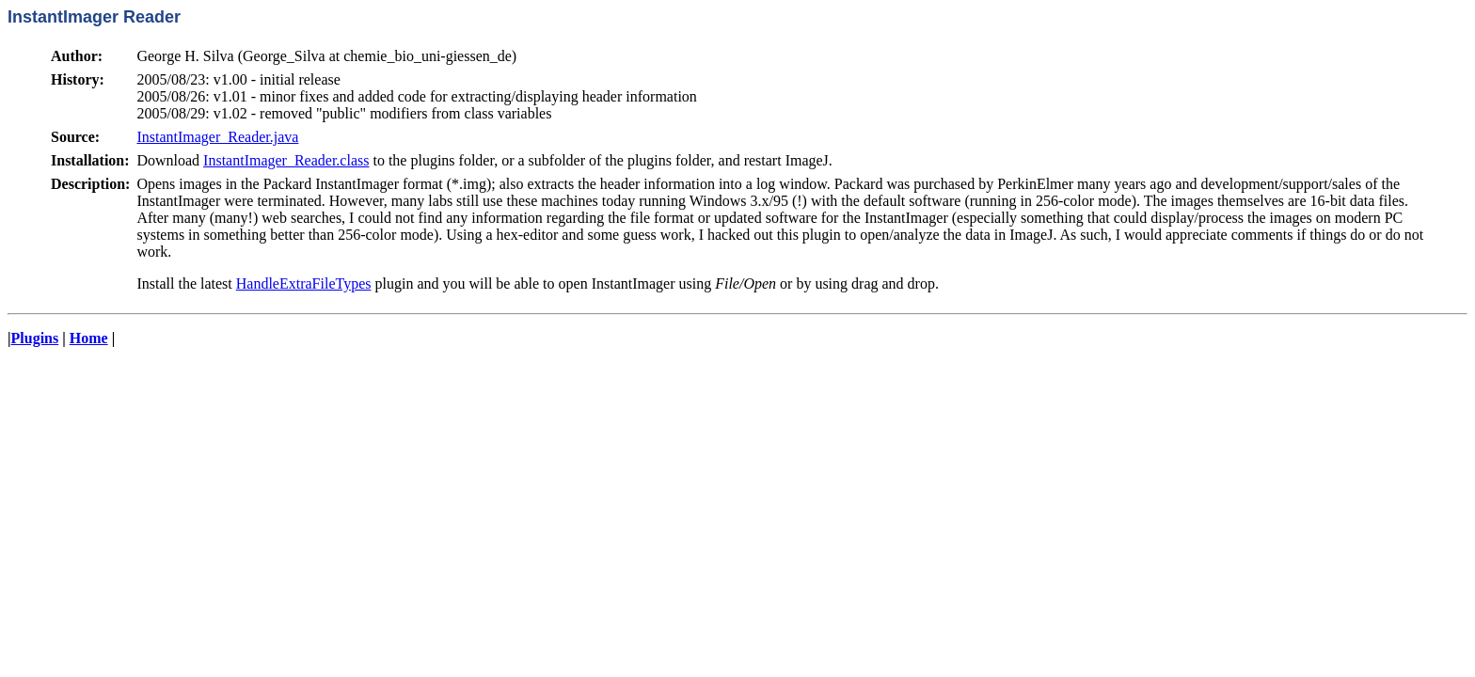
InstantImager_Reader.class (286, 160)
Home (89, 338)
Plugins (35, 338)
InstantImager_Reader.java (217, 137)
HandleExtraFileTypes (304, 283)
